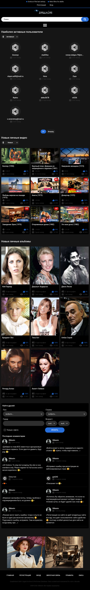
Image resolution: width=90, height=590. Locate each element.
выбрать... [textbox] (9, 414)
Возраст (49, 419)
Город (5, 419)
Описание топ (54, 483)
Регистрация (41, 5)
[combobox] (23, 413)
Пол (4, 410)
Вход (51, 5)
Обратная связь (53, 575)
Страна (49, 410)
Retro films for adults (57, 2)
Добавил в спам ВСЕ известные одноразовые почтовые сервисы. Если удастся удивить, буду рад (21, 449)
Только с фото (12, 430)
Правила (69, 575)
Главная (10, 575)
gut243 (55, 477)
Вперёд (51, 132)
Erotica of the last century (36, 2)
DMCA (81, 575)
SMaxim (12, 440)
